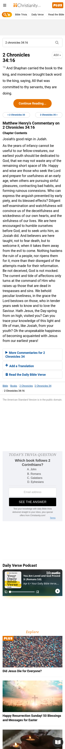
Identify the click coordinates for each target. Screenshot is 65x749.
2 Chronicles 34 (43, 385)
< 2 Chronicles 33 (16, 114)
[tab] (32, 354)
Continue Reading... (32, 103)
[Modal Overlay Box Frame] (32, 486)
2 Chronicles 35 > (49, 114)
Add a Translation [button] (19, 366)
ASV (57, 55)
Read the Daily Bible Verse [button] (25, 374)
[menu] (5, 6)
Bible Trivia (21, 14)
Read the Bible (56, 14)
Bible (5, 385)
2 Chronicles (26, 385)
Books (13, 385)
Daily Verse (37, 14)
